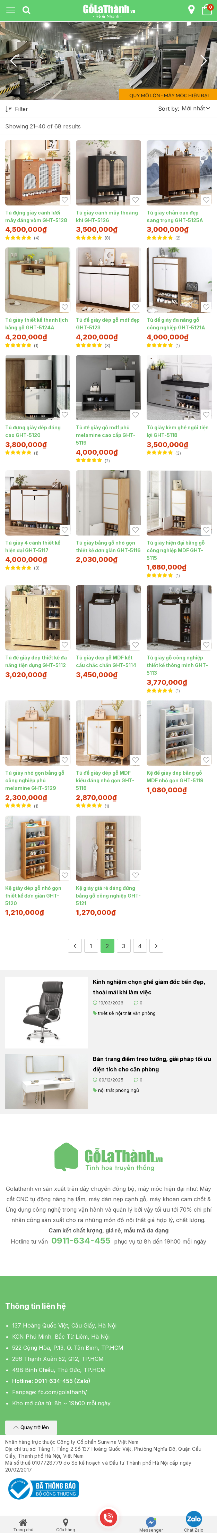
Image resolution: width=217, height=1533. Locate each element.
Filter (16, 109)
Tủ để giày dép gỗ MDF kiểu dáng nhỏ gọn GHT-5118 (105, 780)
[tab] (26, 10)
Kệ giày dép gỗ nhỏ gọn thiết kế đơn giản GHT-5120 (33, 895)
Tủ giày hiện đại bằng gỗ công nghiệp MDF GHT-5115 (176, 550)
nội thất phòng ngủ (118, 1090)
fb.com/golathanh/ (62, 1392)
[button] (195, 108)
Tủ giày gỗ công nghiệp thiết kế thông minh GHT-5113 (177, 665)
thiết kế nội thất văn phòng (127, 1013)
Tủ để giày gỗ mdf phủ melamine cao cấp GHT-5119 (106, 435)
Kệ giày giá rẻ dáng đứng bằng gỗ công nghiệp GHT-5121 (108, 895)
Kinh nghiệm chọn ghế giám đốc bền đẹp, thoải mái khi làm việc (149, 987)
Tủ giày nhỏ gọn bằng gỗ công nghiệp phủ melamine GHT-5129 (34, 780)
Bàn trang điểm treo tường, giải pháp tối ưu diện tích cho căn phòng (152, 1064)
